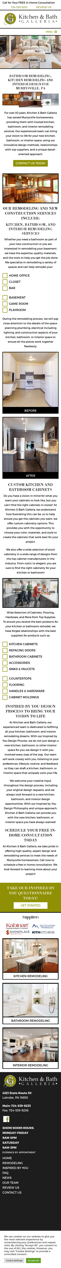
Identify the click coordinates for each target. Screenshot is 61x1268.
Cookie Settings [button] (14, 1260)
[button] (49, 32)
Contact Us (11, 1192)
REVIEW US (43, 7)
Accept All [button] (33, 1260)
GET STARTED (31, 905)
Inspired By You (15, 1167)
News (7, 1177)
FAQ (5, 1172)
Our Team (10, 1182)
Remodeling (12, 1163)
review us (10, 1187)
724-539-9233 (21, 1105)
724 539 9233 (19, 7)
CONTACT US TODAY (30, 163)
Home (7, 1158)
